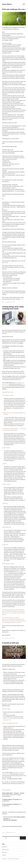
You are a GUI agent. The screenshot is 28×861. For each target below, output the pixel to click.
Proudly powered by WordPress (13, 858)
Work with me (5, 849)
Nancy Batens (7, 4)
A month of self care (10, 643)
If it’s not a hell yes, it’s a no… (14, 9)
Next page (24, 839)
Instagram (16, 793)
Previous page (21, 839)
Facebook (22, 793)
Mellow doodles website (7, 793)
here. (3, 619)
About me (4, 846)
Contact (4, 855)
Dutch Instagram (7, 804)
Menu (24, 4)
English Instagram (8, 799)
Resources (4, 852)
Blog (13, 638)
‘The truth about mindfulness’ (10, 820)
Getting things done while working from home (13, 308)
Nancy (3, 638)
